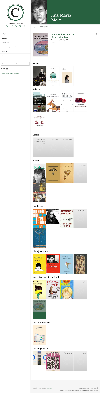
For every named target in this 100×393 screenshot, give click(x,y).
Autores (4, 38)
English (11, 73)
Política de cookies (94, 390)
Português (16, 73)
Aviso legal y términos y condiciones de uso (69, 390)
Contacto (5, 56)
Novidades (5, 42)
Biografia (35, 27)
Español (3, 73)
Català (7, 73)
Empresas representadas (9, 47)
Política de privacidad (84, 390)
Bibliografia (44, 27)
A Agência (6, 34)
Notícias (4, 51)
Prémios (52, 27)
